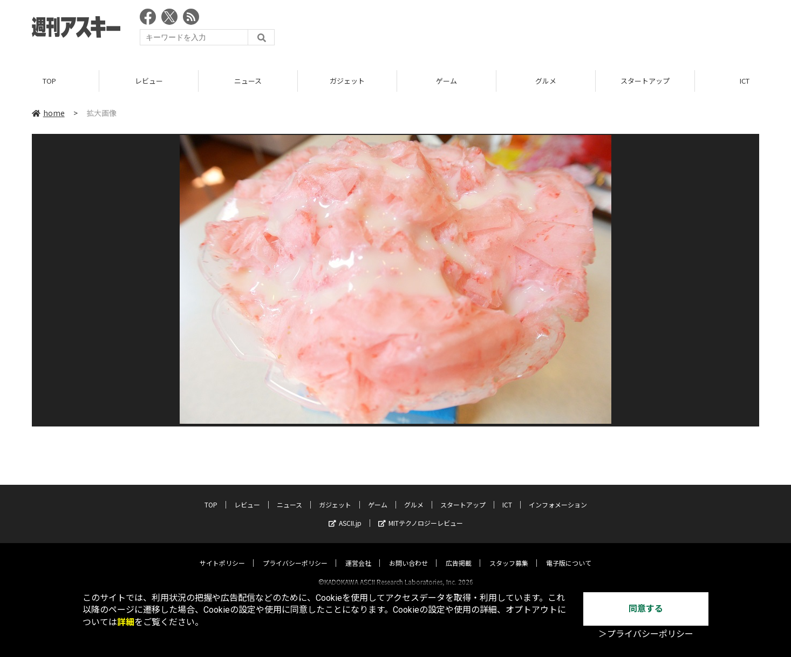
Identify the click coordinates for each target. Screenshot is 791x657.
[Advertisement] (562, 29)
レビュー (149, 81)
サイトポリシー (222, 553)
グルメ (545, 81)
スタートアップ (645, 81)
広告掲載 (459, 553)
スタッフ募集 (508, 553)
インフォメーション (558, 494)
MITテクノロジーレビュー (420, 513)
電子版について (568, 553)
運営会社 (358, 553)
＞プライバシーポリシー (645, 634)
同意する (646, 609)
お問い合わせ (408, 553)
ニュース (248, 81)
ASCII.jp (345, 513)
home (48, 112)
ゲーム (446, 81)
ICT (507, 494)
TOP (49, 81)
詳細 (125, 622)
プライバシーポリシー (295, 553)
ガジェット (347, 81)
